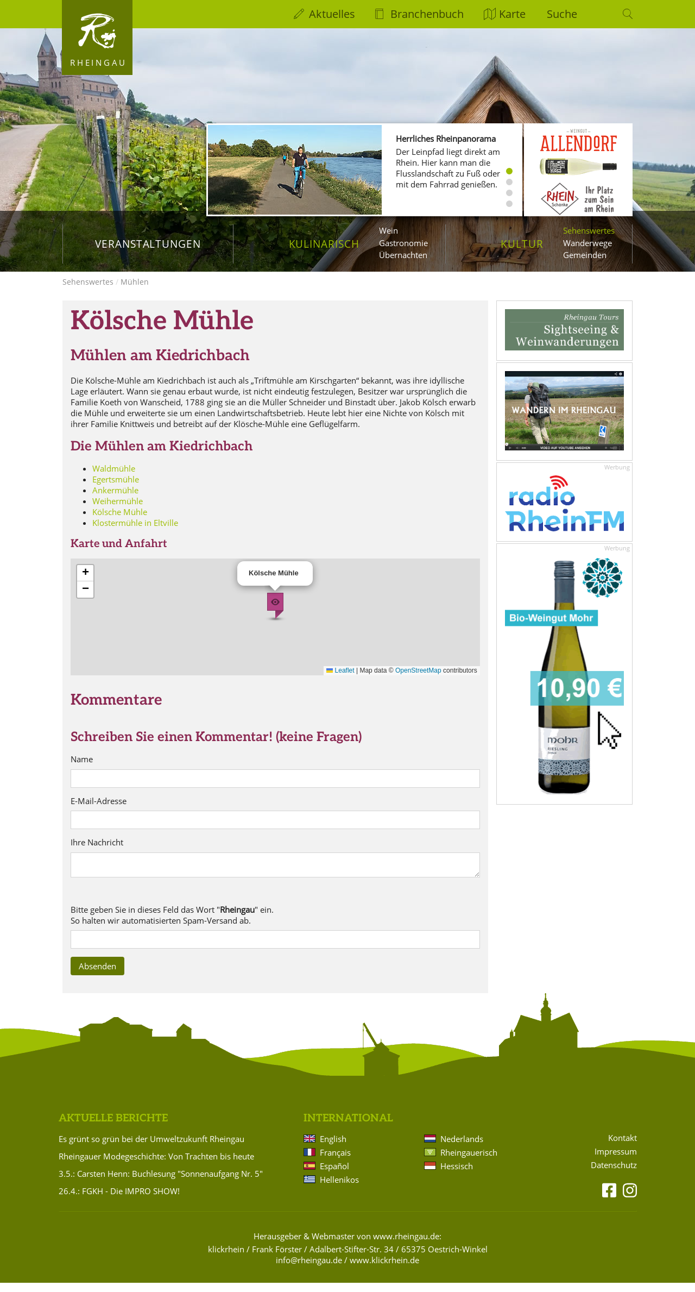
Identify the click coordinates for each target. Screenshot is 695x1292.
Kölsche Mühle (119, 521)
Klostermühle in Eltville (135, 531)
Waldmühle (113, 477)
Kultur (522, 243)
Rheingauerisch (468, 1161)
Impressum (616, 1161)
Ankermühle (115, 499)
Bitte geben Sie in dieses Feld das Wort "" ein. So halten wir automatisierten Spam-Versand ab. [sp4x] (172, 923)
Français (335, 1161)
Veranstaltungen (148, 243)
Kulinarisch (324, 243)
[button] (275, 615)
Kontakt (622, 1147)
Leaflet (340, 679)
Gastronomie (403, 242)
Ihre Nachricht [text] (97, 851)
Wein (388, 230)
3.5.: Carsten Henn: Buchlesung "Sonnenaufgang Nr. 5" (161, 1182)
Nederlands (461, 1147)
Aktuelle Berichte (113, 1127)
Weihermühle (117, 510)
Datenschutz (614, 1174)
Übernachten (403, 254)
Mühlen (135, 291)
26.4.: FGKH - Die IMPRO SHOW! (119, 1199)
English (333, 1147)
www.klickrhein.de (384, 1268)
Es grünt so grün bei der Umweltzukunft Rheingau (151, 1147)
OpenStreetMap (418, 679)
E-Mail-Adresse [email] (99, 810)
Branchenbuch (427, 14)
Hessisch (456, 1174)
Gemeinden (584, 254)
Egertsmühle (115, 488)
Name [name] (82, 768)
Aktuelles (332, 14)
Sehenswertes (589, 230)
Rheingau (98, 62)
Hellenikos (339, 1188)
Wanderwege (587, 242)
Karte (512, 14)
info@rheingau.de (309, 1268)
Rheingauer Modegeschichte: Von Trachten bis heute (156, 1164)
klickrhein (226, 1257)
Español (334, 1174)
